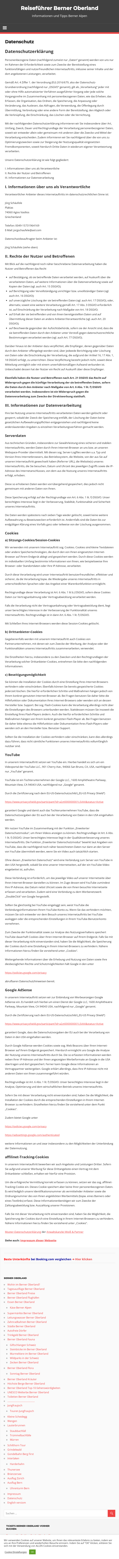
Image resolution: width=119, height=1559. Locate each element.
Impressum (14, 1494)
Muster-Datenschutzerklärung (23, 1232)
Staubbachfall (18, 1431)
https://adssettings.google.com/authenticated (32, 1135)
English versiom (16, 1503)
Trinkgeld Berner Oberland (23, 1335)
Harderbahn (17, 1464)
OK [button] (32, 1551)
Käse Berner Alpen (20, 1308)
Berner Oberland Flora (20, 1368)
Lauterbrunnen (16, 1425)
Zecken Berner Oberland (24, 1362)
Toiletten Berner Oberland (22, 1397)
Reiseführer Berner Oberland (59, 8)
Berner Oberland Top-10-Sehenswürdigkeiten (33, 1388)
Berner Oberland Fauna (21, 1339)
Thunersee (13, 1470)
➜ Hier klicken (82, 1259)
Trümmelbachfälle (20, 1435)
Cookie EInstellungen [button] (16, 1552)
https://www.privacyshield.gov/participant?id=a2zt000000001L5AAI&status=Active (54, 802)
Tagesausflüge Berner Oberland (25, 1289)
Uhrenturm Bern (19, 1488)
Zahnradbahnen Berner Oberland (27, 1322)
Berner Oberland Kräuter (22, 1379)
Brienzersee (14, 1474)
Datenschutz (14, 1498)
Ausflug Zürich (15, 1478)
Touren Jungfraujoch (22, 1411)
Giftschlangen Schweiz (23, 1345)
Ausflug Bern (14, 1483)
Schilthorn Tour (16, 1445)
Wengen (12, 1421)
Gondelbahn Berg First (20, 1454)
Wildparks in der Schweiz (24, 1358)
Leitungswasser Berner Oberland (26, 1318)
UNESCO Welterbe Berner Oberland (28, 1392)
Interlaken (13, 1458)
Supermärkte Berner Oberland (25, 1313)
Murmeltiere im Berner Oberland (29, 1354)
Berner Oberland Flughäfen (23, 1298)
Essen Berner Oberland (21, 1302)
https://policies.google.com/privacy (26, 973)
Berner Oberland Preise (21, 1293)
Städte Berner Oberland (21, 1326)
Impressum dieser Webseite (38, 1241)
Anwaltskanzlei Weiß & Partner (65, 1232)
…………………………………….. (21, 1401)
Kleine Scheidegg (17, 1417)
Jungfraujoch (14, 1405)
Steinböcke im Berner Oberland (28, 1349)
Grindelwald (14, 1450)
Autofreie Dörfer (17, 1331)
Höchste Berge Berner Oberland (26, 1384)
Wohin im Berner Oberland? (23, 1285)
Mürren (14, 1440)
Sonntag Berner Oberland (25, 1374)
